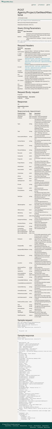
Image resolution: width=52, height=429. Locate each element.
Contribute (40, 427)
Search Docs (45, 425)
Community (16, 425)
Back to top (47, 427)
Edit (48, 4)
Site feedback (37, 425)
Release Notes (23, 425)
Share (34, 4)
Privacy (30, 425)
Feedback (41, 4)
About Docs (33, 427)
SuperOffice (8, 425)
